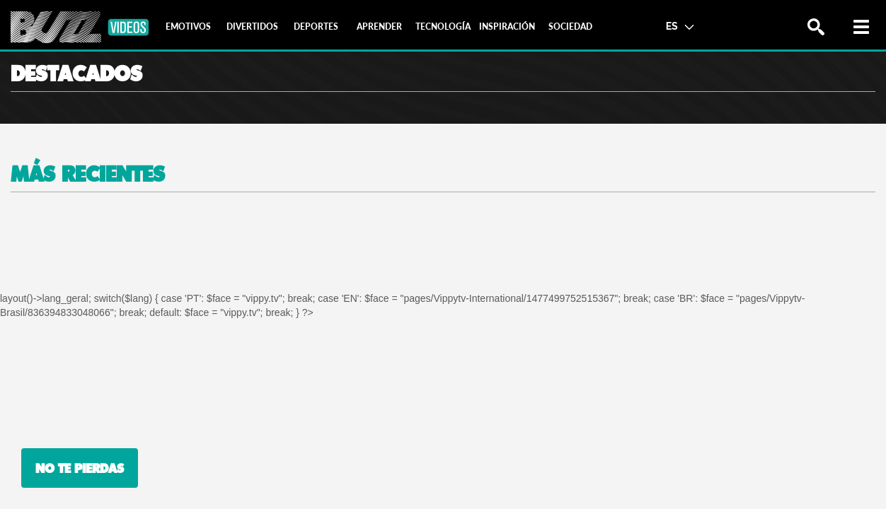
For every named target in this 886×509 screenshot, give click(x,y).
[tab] (188, 26)
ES (680, 25)
